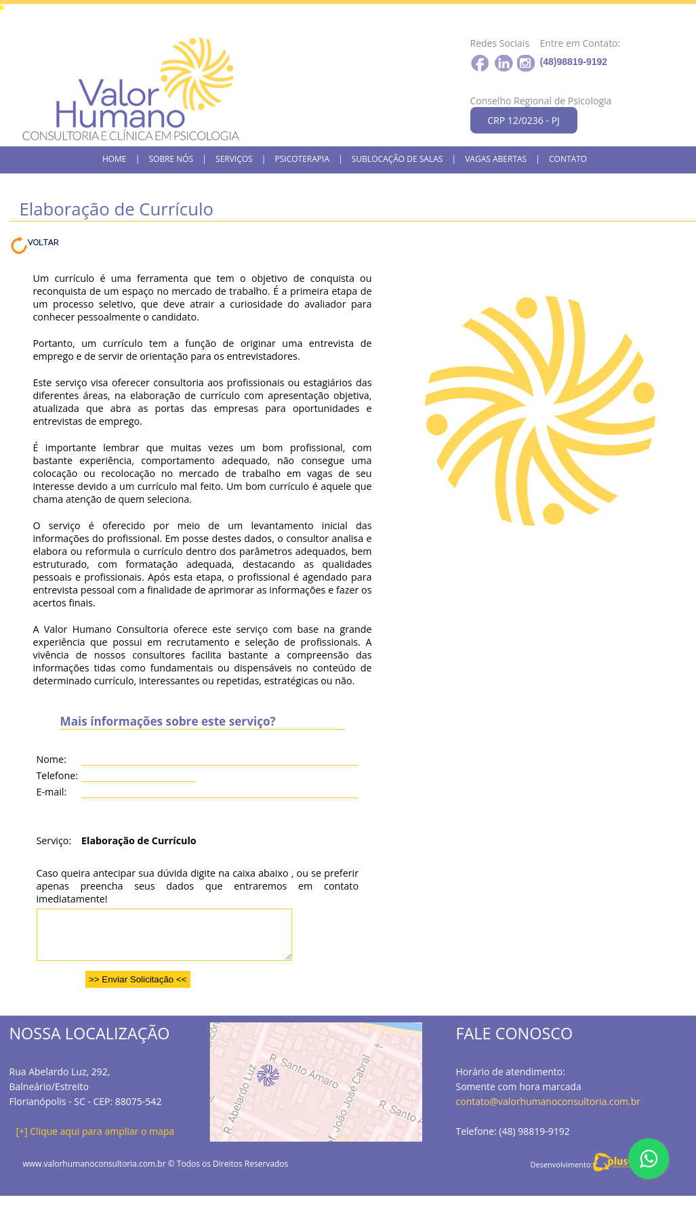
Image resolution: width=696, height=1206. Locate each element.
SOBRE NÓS (170, 159)
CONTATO (568, 159)
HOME (114, 159)
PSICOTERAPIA (302, 159)
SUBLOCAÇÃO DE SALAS (397, 159)
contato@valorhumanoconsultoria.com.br (548, 1111)
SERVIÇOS (234, 159)
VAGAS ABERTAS (496, 159)
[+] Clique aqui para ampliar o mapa (95, 1141)
